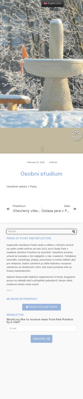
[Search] (73, 231)
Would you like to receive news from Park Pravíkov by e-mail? (40, 321)
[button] (42, 149)
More (9, 290)
